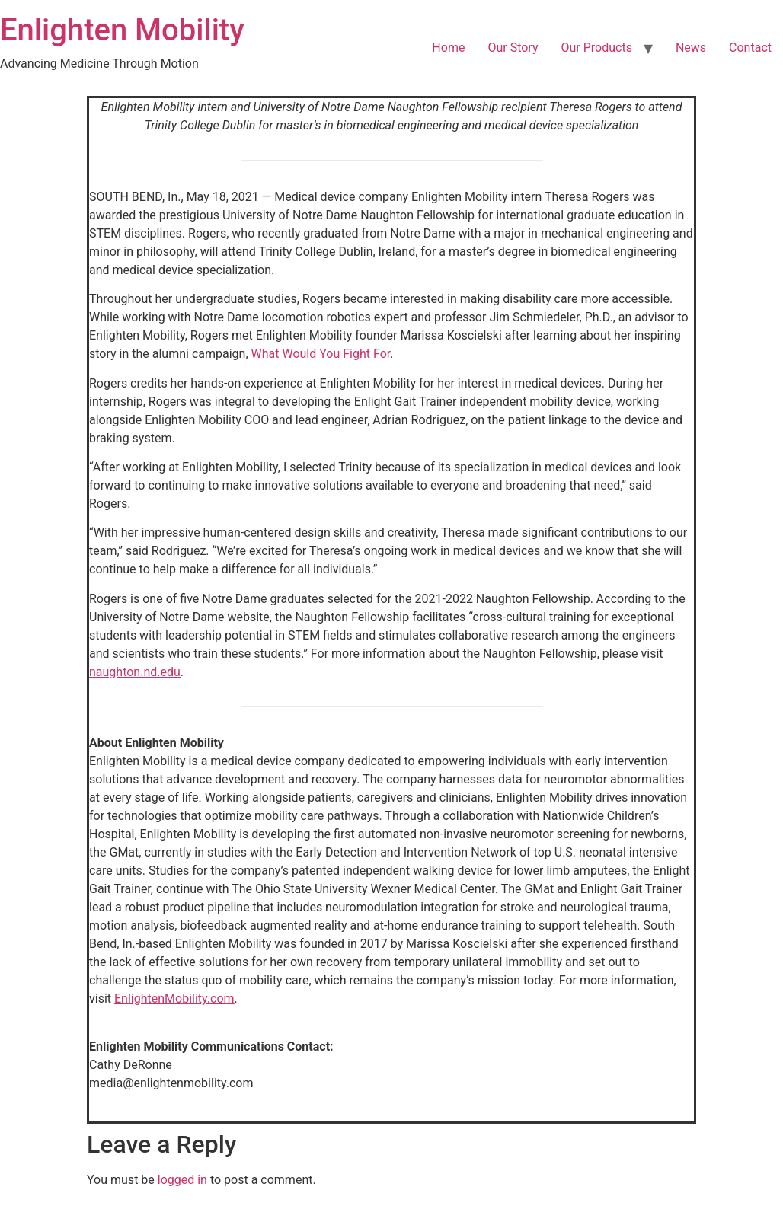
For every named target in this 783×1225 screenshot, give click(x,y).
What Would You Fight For (321, 353)
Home (448, 47)
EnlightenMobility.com (174, 998)
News (691, 47)
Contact (750, 47)
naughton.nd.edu (135, 672)
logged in (182, 1179)
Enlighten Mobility (122, 30)
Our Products (596, 47)
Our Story (512, 47)
